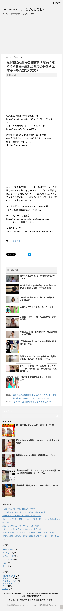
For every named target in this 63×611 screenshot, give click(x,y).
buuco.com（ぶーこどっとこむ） (23, 9)
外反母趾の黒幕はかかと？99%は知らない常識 (37, 485)
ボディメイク (7, 559)
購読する (8, 411)
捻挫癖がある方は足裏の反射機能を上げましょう (38, 455)
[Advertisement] (31, 35)
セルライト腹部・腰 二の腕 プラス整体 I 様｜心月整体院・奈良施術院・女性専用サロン (38, 368)
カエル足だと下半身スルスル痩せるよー (38, 307)
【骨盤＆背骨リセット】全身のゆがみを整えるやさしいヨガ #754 (28, 532)
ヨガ (4, 563)
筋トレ (5, 566)
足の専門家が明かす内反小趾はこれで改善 (35, 425)
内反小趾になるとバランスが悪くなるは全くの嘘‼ (22, 529)
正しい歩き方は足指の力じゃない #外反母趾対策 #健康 (23, 512)
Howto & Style (7, 549)
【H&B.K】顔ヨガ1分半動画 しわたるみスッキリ (33, 402)
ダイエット (15, 241)
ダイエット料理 (8, 556)
